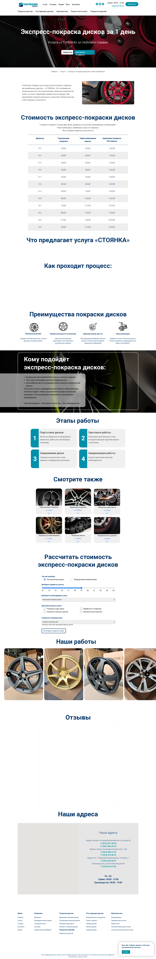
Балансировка (116, 914)
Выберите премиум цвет (78, 622)
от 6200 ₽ (107, 510)
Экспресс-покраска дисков (68, 924)
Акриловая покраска (78, 507)
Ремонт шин (115, 921)
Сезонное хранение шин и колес (122, 927)
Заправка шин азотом (118, 917)
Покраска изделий (98, 11)
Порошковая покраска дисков (69, 917)
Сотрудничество (40, 921)
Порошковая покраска (49, 507)
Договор (37, 924)
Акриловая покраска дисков (69, 914)
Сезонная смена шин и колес (121, 924)
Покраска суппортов (66, 930)
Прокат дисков (91, 924)
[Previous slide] (8, 674)
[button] (131, 4)
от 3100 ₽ (49, 510)
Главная (54, 72)
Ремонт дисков (91, 917)
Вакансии (37, 914)
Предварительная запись (43, 917)
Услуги (20, 918)
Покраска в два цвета (107, 507)
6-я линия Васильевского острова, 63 (114, 840)
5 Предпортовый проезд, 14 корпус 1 (113, 858)
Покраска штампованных (49, 535)
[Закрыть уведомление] (152, 944)
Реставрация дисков (44, 11)
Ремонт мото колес (79, 11)
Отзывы (53, 4)
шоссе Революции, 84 (114, 863)
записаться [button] (67, 52)
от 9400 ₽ (78, 538)
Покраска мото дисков (107, 536)
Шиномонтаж (62, 11)
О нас (45, 4)
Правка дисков (91, 921)
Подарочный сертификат (42, 927)
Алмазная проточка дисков (95, 914)
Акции (61, 4)
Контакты (76, 4)
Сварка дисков (91, 927)
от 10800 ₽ (78, 510)
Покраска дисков (25, 11)
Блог (68, 4)
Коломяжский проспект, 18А (114, 849)
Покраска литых (78, 535)
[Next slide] (147, 674)
